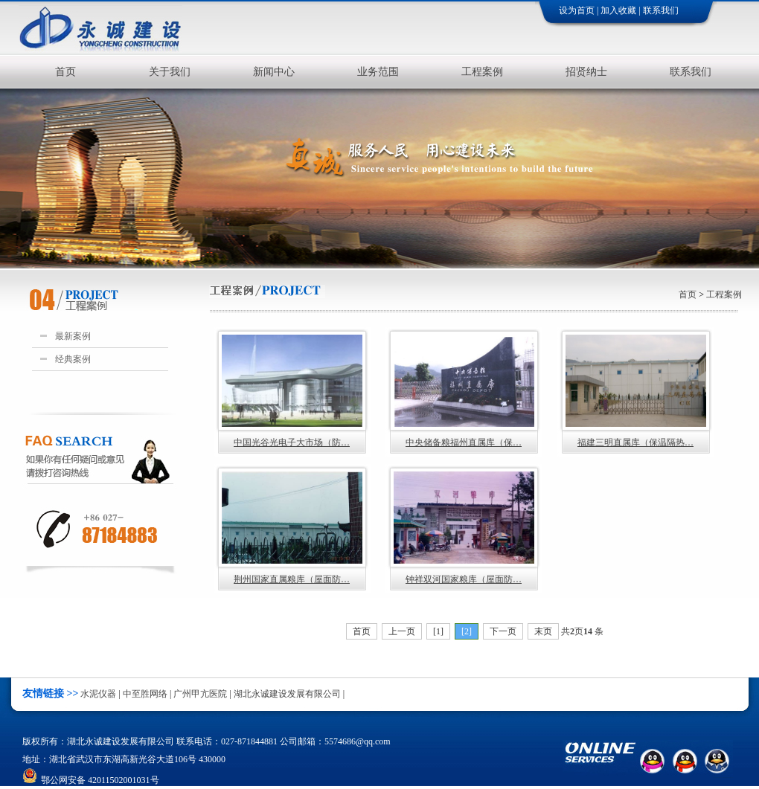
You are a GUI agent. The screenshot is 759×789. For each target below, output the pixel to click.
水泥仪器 (98, 694)
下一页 (503, 631)
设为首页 (577, 10)
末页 (543, 631)
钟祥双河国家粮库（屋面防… (464, 527)
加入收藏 (618, 10)
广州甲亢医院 (200, 694)
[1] (438, 631)
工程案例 (482, 71)
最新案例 (71, 336)
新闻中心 (274, 71)
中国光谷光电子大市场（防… (292, 391)
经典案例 (71, 359)
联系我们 (661, 10)
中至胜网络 (145, 694)
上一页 (401, 631)
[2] (466, 631)
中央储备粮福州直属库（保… (464, 391)
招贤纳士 (586, 71)
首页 (65, 71)
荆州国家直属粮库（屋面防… (292, 527)
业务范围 (378, 71)
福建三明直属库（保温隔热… (636, 391)
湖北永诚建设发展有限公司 (287, 694)
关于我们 (169, 71)
